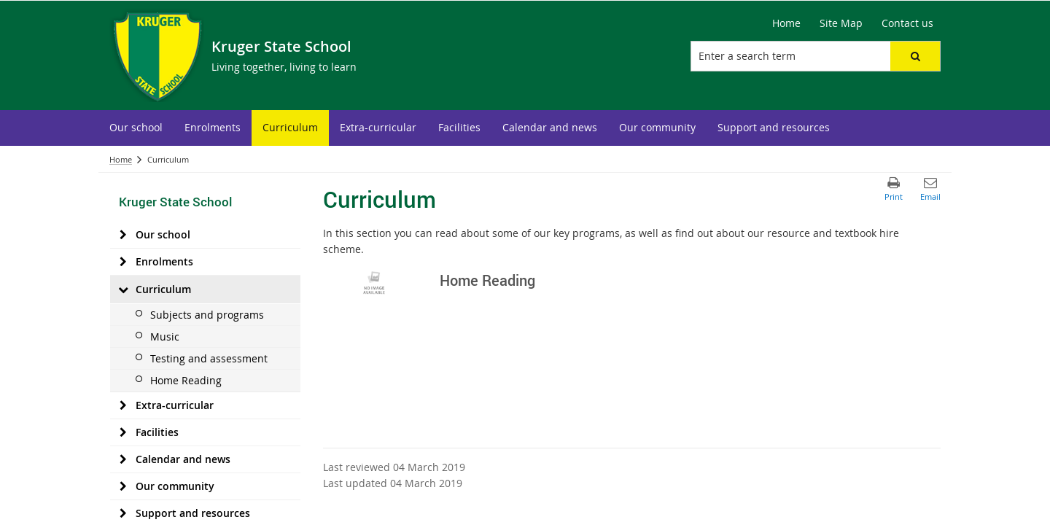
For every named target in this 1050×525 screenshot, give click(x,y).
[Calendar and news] (123, 459)
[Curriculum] (123, 289)
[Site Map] (841, 23)
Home (120, 159)
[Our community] (123, 486)
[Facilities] (123, 432)
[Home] (786, 23)
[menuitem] (136, 128)
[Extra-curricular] (123, 405)
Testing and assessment (209, 358)
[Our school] (123, 235)
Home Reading (186, 380)
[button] (915, 56)
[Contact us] (907, 23)
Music (164, 336)
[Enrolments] (123, 262)
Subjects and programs (207, 315)
